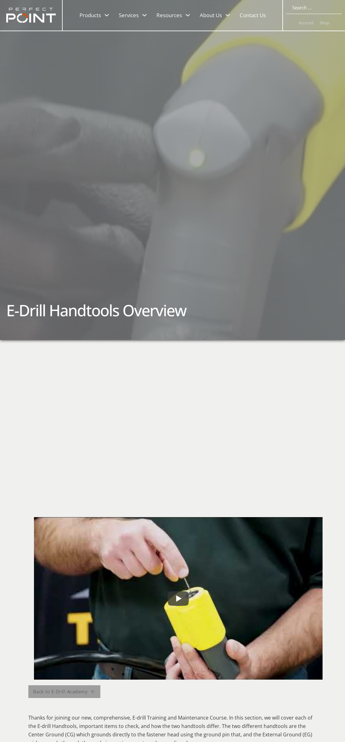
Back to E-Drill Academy (64, 691)
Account (306, 23)
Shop (324, 23)
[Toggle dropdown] (106, 15)
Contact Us (253, 15)
